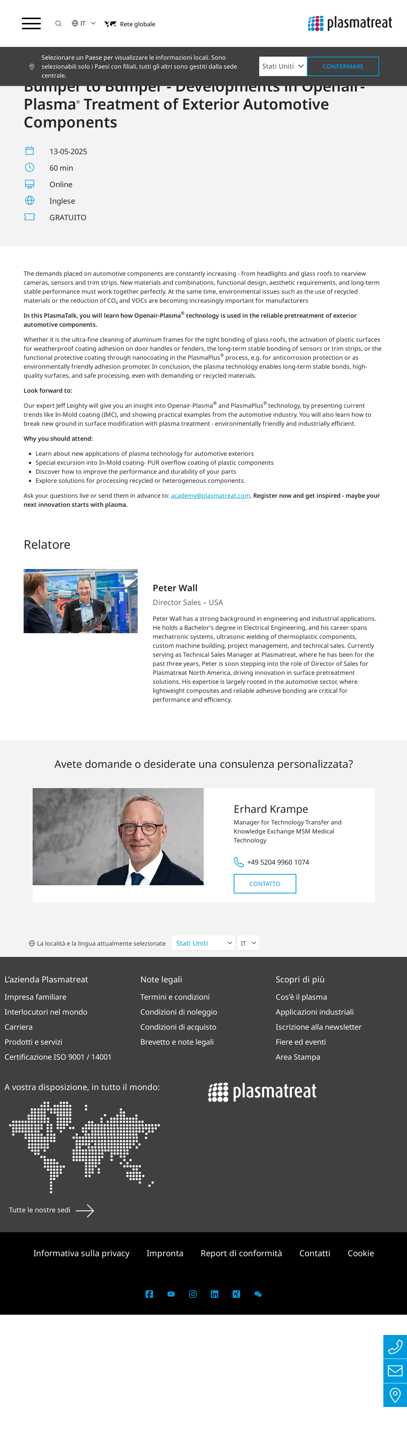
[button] (59, 23)
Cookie (361, 1393)
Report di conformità (242, 1393)
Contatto (265, 1024)
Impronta (166, 1393)
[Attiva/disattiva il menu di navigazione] (31, 23)
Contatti (316, 1393)
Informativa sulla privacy (82, 1393)
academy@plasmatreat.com (210, 636)
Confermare (343, 66)
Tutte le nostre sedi (51, 1350)
